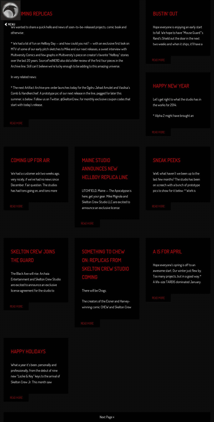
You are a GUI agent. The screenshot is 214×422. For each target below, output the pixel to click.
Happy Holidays (28, 351)
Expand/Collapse (10, 14)
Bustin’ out (165, 13)
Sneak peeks (166, 160)
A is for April (167, 251)
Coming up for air (30, 160)
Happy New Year (171, 86)
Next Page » (107, 417)
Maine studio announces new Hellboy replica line (105, 169)
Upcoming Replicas (31, 13)
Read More (16, 123)
